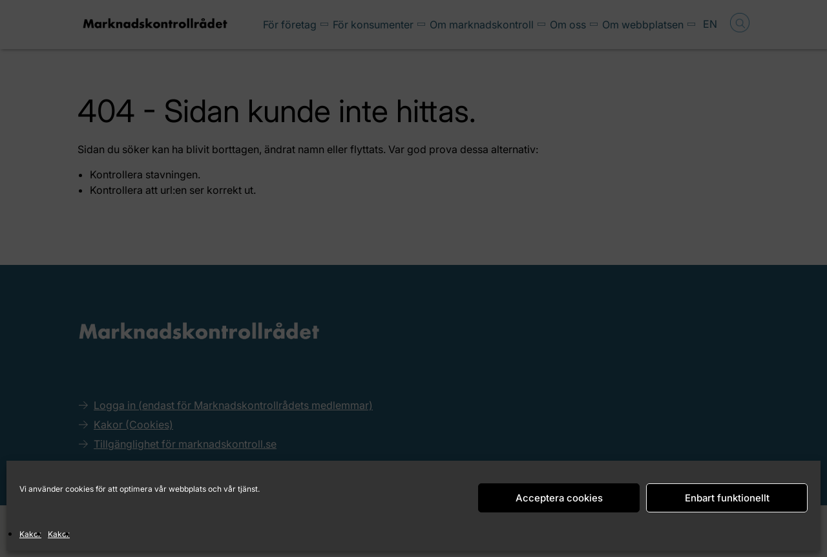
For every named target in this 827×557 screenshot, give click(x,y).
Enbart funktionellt (727, 498)
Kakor (30, 534)
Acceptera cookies (559, 498)
